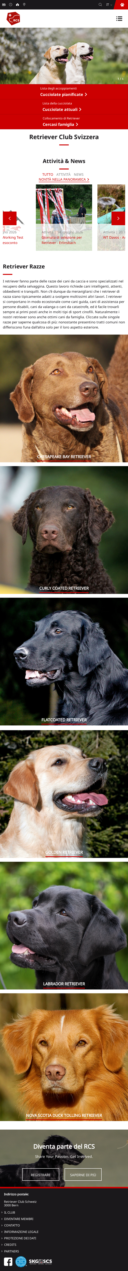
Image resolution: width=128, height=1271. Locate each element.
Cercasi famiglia (58, 124)
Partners (11, 1251)
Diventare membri (18, 1219)
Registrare (41, 1175)
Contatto (12, 1225)
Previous (10, 218)
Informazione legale (21, 1232)
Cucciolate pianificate (61, 94)
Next (118, 218)
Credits (10, 1245)
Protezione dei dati (20, 1238)
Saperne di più (83, 1175)
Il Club (9, 1212)
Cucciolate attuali (60, 109)
